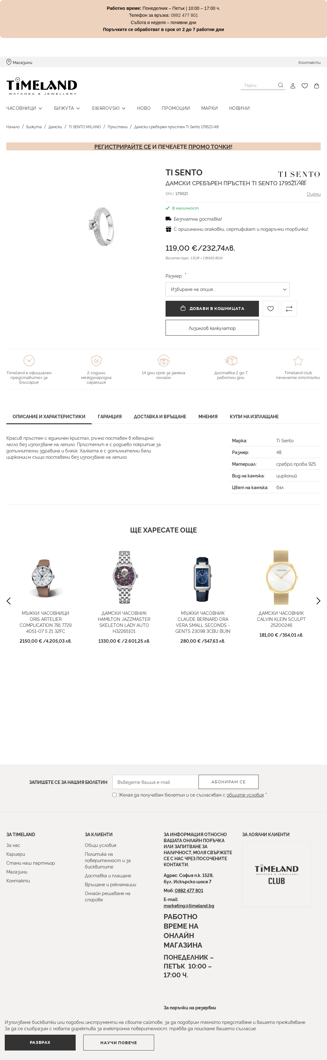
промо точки (209, 146)
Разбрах (40, 1042)
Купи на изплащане (254, 416)
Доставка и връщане (160, 416)
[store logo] (41, 86)
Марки (209, 108)
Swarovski (106, 108)
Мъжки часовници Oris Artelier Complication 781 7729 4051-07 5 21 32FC (45, 637)
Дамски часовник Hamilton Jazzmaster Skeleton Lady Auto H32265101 (124, 637)
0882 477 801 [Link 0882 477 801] (184, 15)
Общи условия (100, 845)
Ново (144, 108)
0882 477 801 (189, 890)
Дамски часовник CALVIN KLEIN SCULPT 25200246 (281, 634)
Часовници (21, 108)
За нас (13, 845)
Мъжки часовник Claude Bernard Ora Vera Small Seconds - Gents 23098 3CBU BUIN (202, 640)
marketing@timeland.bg (189, 905)
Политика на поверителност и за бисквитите (108, 860)
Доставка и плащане (108, 875)
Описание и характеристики (49, 416)
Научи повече (118, 1043)
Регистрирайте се (122, 146)
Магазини (22, 62)
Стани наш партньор (30, 863)
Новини (239, 108)
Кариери (15, 854)
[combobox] (263, 85)
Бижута (64, 108)
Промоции (176, 108)
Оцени (314, 194)
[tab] (49, 417)
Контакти (310, 62)
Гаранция (110, 416)
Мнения (207, 416)
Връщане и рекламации (110, 884)
